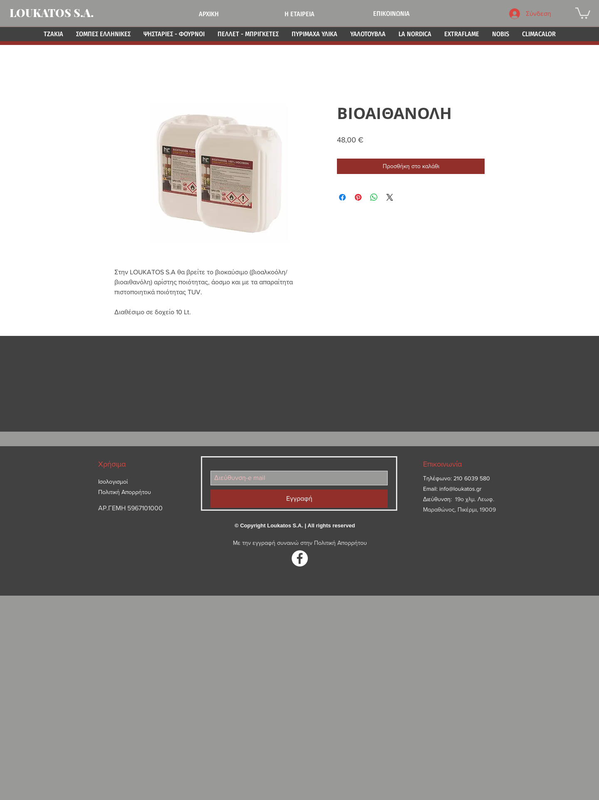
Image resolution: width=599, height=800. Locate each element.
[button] (582, 12)
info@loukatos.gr (460, 488)
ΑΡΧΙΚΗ (209, 14)
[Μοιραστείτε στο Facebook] (342, 197)
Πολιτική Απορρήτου (340, 542)
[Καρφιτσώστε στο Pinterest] (358, 197)
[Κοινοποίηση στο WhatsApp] (374, 197)
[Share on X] (390, 197)
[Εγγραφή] (299, 498)
